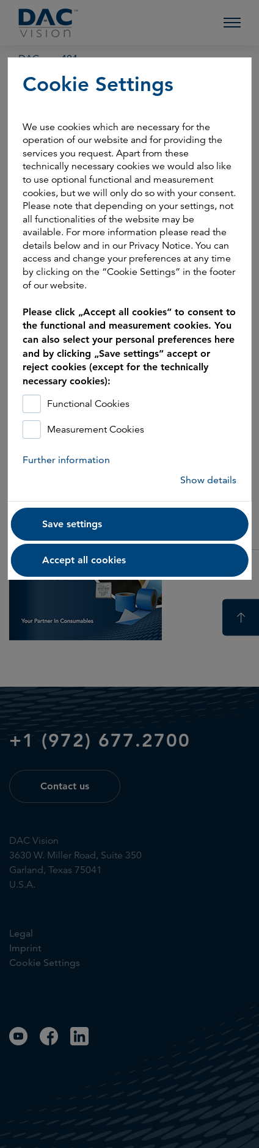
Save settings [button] (72, 524)
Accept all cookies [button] (84, 560)
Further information (66, 460)
